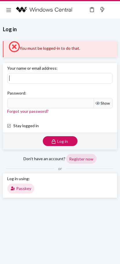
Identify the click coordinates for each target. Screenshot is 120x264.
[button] (8, 10)
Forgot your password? (28, 111)
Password (16, 93)
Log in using (18, 178)
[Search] (112, 10)
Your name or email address (31, 68)
